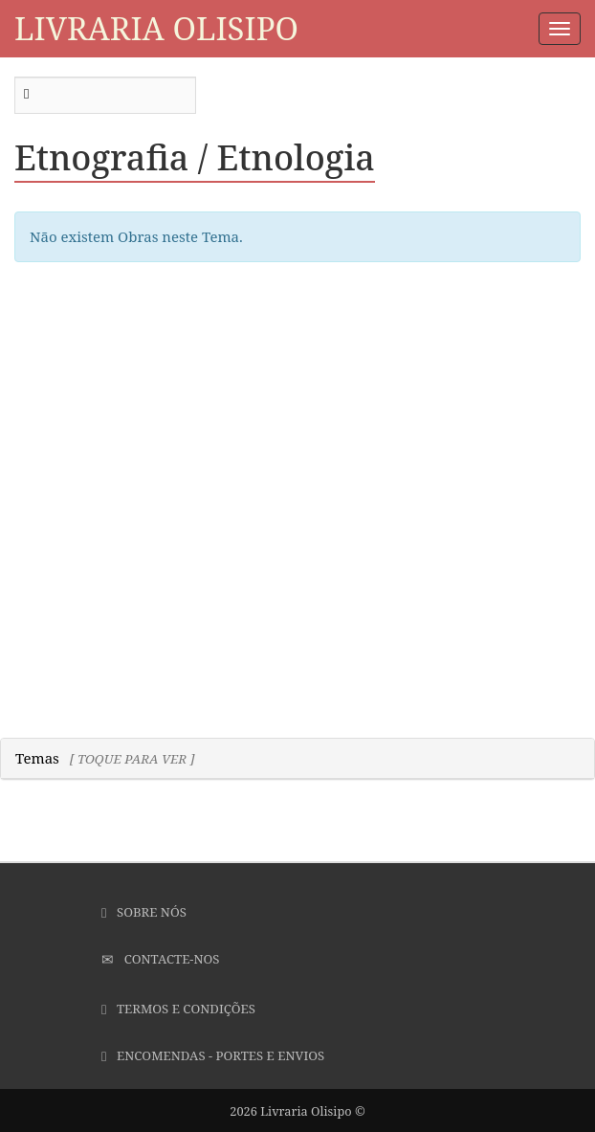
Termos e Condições (178, 1008)
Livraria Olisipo (156, 28)
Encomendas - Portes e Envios (212, 1055)
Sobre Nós (144, 912)
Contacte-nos (160, 958)
